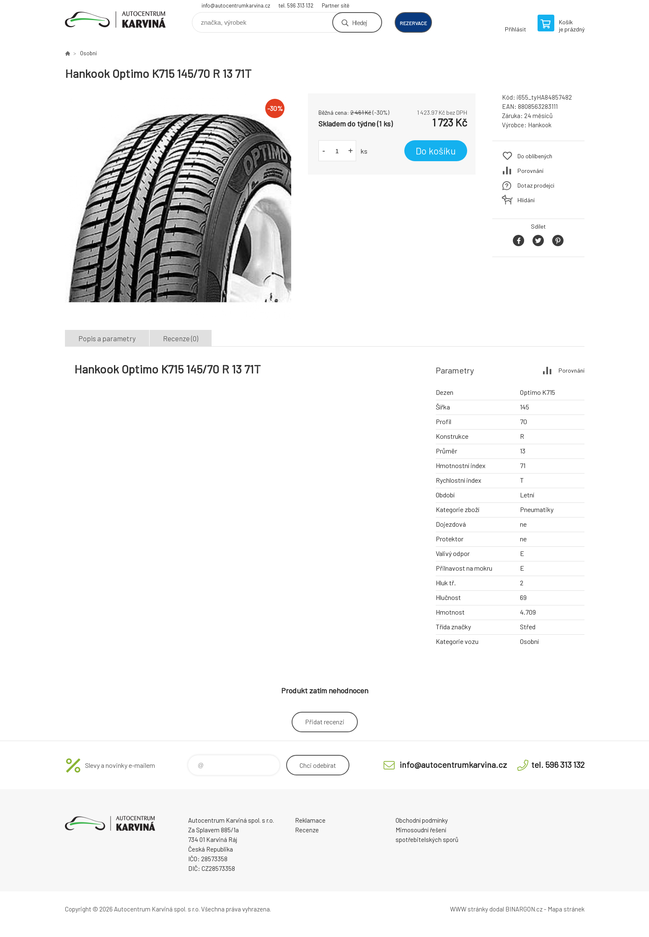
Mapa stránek (566, 909)
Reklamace (310, 820)
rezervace (413, 23)
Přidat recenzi (324, 722)
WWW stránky (469, 909)
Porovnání (530, 170)
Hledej (359, 22)
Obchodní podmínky (422, 820)
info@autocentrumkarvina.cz (236, 5)
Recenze (307, 830)
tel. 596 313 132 (296, 5)
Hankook (539, 125)
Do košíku (436, 151)
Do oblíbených (534, 156)
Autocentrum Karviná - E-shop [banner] (115, 19)
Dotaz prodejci (535, 185)
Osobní (88, 53)
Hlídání (526, 199)
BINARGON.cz (524, 909)
